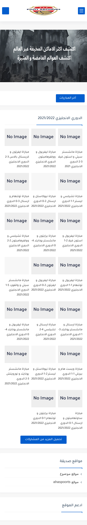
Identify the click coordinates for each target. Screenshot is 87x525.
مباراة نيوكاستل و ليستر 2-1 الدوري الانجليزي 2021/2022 (43, 374)
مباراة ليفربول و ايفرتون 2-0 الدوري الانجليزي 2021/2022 (43, 285)
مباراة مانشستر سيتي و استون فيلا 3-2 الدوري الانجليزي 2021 (70, 159)
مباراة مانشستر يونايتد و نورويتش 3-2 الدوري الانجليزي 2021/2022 (17, 376)
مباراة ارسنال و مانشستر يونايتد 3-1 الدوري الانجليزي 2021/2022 (70, 332)
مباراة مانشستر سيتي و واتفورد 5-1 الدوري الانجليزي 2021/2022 (17, 288)
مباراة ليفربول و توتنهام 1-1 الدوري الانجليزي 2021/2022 (70, 285)
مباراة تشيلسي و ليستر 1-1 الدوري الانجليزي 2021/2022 (70, 201)
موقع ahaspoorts (66, 482)
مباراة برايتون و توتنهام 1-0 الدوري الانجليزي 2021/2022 (43, 418)
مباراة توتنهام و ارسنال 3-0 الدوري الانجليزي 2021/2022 (17, 201)
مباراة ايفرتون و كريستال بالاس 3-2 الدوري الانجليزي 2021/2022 (17, 159)
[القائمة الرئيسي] (81, 10)
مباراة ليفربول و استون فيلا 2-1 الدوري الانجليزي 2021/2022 (72, 243)
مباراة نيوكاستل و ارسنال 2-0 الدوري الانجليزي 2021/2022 (43, 201)
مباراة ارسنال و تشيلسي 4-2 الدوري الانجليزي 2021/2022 (45, 332)
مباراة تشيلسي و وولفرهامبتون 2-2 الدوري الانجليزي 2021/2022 (18, 243)
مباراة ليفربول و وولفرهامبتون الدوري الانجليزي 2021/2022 (45, 159)
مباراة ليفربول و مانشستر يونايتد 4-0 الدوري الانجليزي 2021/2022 (17, 332)
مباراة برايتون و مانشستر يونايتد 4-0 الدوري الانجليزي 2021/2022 (43, 243)
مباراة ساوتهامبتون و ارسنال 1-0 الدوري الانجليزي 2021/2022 (70, 421)
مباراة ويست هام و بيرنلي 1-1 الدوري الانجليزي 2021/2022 (70, 374)
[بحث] (5, 10)
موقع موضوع (69, 474)
